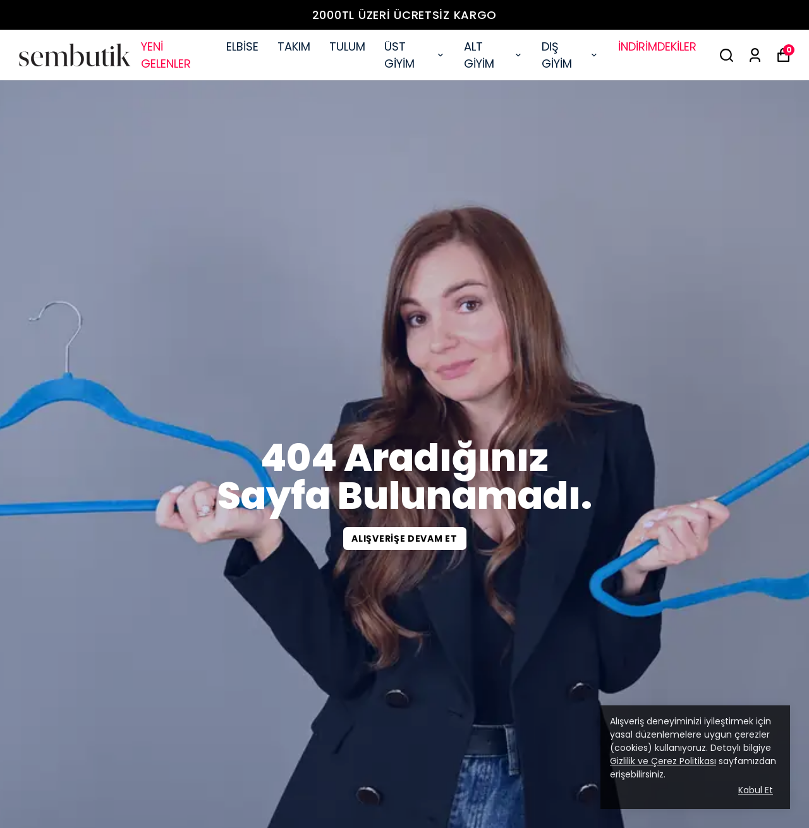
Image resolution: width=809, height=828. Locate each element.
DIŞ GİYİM (570, 55)
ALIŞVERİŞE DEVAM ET (404, 538)
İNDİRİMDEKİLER (657, 46)
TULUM (347, 46)
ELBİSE (242, 46)
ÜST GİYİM (415, 55)
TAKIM (293, 46)
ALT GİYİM (493, 55)
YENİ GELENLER (166, 55)
